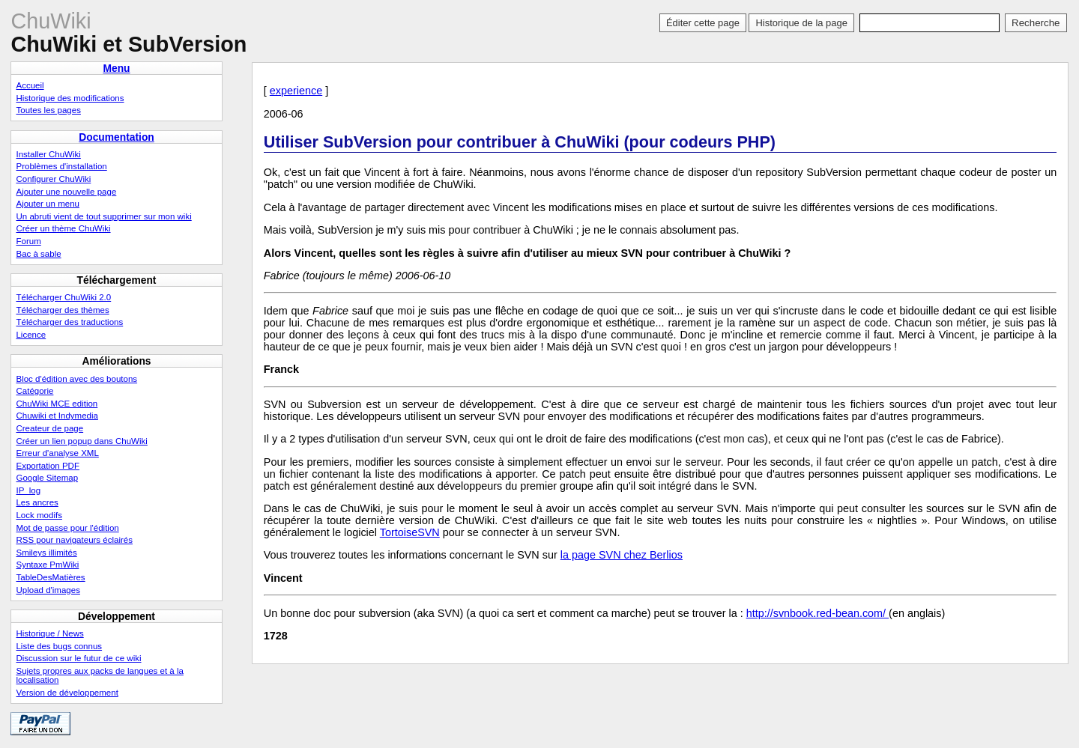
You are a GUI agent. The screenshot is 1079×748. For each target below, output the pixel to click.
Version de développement (67, 692)
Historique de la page (801, 22)
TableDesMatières (50, 577)
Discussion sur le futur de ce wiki (78, 658)
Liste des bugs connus (59, 646)
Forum (28, 241)
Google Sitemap (47, 477)
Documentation (116, 137)
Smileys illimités (46, 552)
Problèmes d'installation (61, 166)
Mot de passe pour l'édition (67, 527)
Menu (116, 68)
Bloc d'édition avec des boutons (76, 378)
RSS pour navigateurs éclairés (74, 539)
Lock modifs (38, 515)
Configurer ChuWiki (53, 178)
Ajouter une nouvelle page (66, 191)
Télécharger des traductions (69, 321)
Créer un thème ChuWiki (63, 228)
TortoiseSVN (410, 532)
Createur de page (49, 428)
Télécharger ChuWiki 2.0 (63, 297)
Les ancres (37, 502)
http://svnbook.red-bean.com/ (817, 613)
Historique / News (49, 633)
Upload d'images (47, 590)
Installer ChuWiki (48, 154)
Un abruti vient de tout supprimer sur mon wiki (103, 216)
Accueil (29, 85)
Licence (31, 334)
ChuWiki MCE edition (56, 403)
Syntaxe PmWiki (47, 564)
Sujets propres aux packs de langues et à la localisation (99, 675)
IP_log (28, 490)
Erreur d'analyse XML (57, 453)
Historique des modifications (70, 98)
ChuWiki (50, 21)
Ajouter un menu (47, 203)
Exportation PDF (47, 465)
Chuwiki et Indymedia (56, 415)
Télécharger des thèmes (62, 309)
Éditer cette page (703, 22)
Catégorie (34, 390)
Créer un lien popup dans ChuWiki (81, 441)
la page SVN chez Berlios (621, 555)
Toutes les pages (48, 110)
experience (296, 91)
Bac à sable (38, 253)
